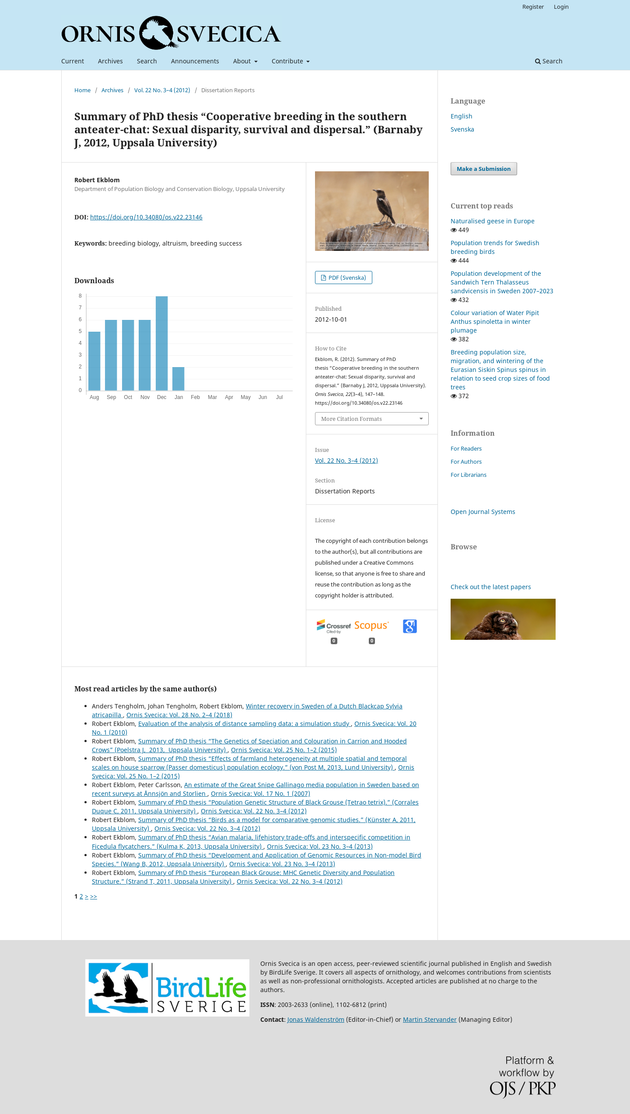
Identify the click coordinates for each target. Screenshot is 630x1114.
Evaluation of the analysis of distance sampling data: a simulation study (244, 723)
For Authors (466, 461)
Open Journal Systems (483, 511)
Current (72, 61)
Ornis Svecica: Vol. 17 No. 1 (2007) (260, 793)
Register (533, 6)
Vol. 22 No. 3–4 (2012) (162, 90)
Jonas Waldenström (315, 1019)
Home (82, 90)
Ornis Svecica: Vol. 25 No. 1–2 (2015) (284, 750)
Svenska (462, 129)
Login (561, 6)
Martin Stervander (430, 1019)
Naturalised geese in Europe (493, 221)
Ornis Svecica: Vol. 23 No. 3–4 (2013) (320, 846)
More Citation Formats (351, 419)
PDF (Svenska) (346, 277)
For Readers (466, 448)
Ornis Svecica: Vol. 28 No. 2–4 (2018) (179, 715)
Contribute (288, 61)
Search (147, 61)
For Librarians (468, 475)
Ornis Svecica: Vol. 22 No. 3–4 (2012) (254, 811)
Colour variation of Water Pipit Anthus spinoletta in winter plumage (495, 321)
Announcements (195, 61)
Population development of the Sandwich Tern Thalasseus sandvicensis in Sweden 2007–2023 (502, 282)
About (242, 61)
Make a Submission (484, 169)
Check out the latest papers (491, 587)
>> (93, 896)
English (461, 116)
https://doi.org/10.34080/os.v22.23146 (146, 217)
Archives (110, 61)
